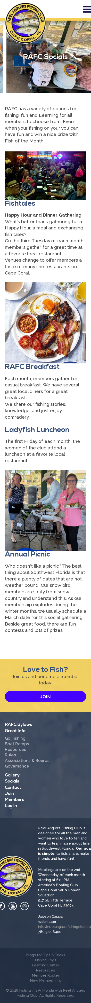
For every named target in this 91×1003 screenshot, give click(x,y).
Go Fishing (15, 738)
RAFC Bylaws (18, 724)
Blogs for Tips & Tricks (45, 955)
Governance (17, 766)
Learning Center (45, 965)
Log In (11, 805)
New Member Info (45, 980)
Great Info (15, 731)
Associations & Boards (27, 761)
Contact (13, 787)
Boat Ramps (17, 744)
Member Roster (45, 975)
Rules (10, 755)
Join (45, 696)
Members (14, 799)
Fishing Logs (45, 960)
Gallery (12, 775)
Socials (12, 781)
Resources (15, 749)
